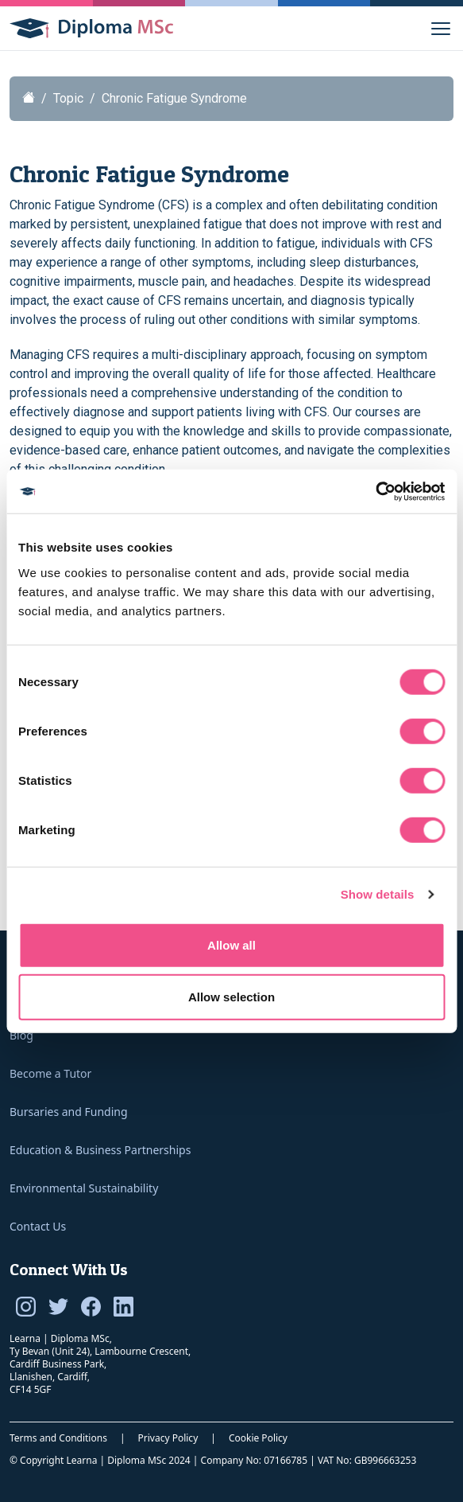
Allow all (231, 944)
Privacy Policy (168, 1438)
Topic (68, 98)
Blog (21, 1035)
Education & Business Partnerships (100, 1149)
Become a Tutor (50, 1073)
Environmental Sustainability (84, 1188)
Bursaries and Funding (69, 1111)
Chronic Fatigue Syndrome (174, 98)
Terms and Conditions (58, 1438)
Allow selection (231, 997)
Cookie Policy (258, 1438)
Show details (378, 894)
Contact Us (38, 1226)
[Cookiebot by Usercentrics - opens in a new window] (375, 491)
